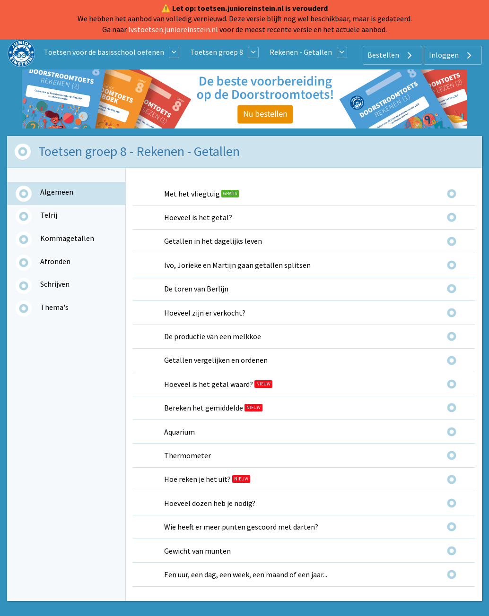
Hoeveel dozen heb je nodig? (209, 503)
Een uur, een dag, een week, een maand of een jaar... (245, 574)
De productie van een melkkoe (212, 336)
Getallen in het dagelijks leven (213, 241)
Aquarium (179, 431)
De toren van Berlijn (196, 288)
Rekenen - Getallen (301, 52)
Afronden (55, 261)
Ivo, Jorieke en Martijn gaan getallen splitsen (237, 265)
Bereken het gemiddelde (203, 407)
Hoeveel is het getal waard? (208, 384)
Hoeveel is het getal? (198, 217)
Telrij (48, 215)
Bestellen (390, 55)
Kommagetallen (67, 238)
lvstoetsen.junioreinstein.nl (173, 29)
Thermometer (187, 455)
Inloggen (451, 55)
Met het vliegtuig (192, 193)
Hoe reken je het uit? (197, 479)
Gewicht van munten (197, 551)
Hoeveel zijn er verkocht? (204, 312)
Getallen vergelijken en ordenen (216, 360)
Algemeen (56, 192)
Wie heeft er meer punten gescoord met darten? (241, 526)
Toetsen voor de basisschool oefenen (104, 52)
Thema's (54, 307)
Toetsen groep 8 (216, 52)
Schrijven (55, 284)
